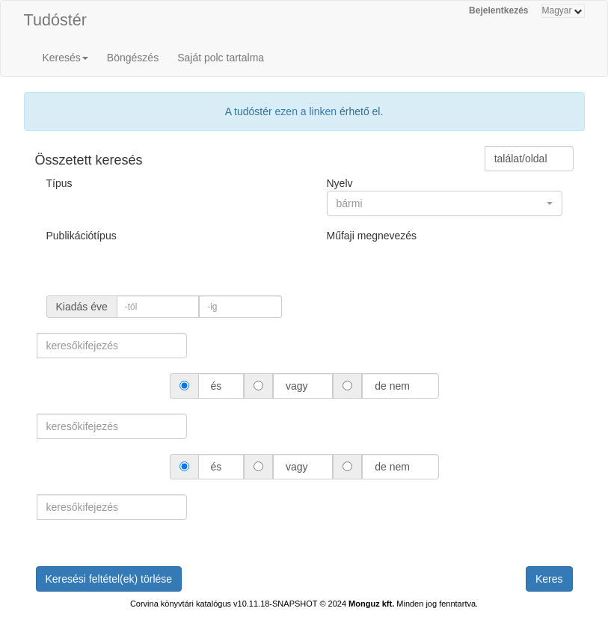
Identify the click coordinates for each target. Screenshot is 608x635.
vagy (296, 386)
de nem (392, 386)
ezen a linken (306, 111)
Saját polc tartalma (220, 58)
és (216, 386)
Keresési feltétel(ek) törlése (109, 579)
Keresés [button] (65, 58)
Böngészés (133, 58)
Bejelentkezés (498, 10)
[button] (444, 203)
